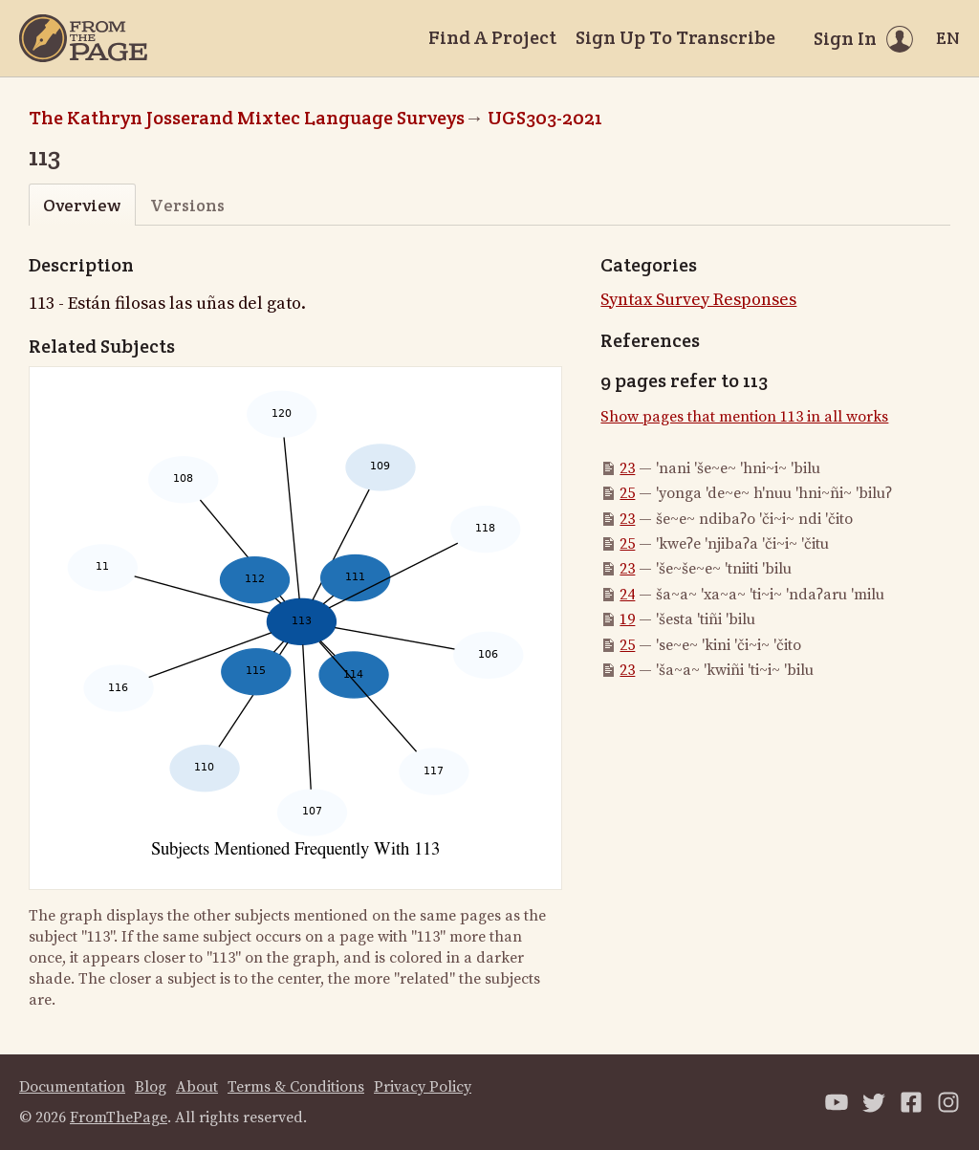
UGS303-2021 (545, 117)
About (197, 1086)
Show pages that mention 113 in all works (744, 416)
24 (627, 594)
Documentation (72, 1086)
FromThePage (118, 1117)
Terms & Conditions (296, 1086)
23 (627, 468)
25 (627, 493)
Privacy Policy (422, 1086)
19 (627, 619)
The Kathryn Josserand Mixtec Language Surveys (247, 117)
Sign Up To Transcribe (675, 37)
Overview (81, 205)
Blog (150, 1086)
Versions (187, 205)
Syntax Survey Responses (698, 300)
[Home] (83, 38)
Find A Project (492, 37)
